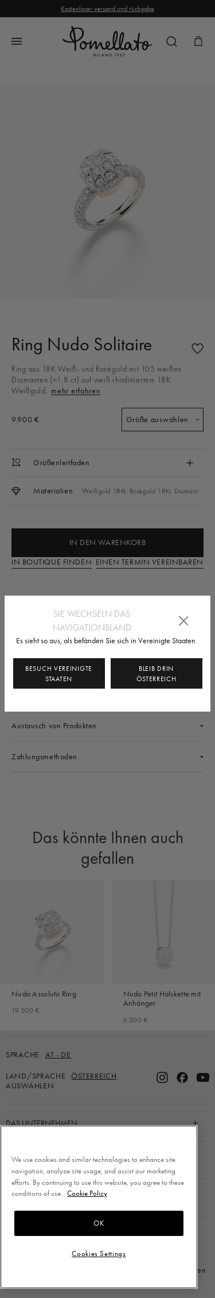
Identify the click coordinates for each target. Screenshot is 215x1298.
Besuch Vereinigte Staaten (58, 674)
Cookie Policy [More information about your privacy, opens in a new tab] (87, 1193)
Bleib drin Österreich (156, 674)
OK (98, 1223)
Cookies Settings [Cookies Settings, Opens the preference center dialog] (99, 1253)
